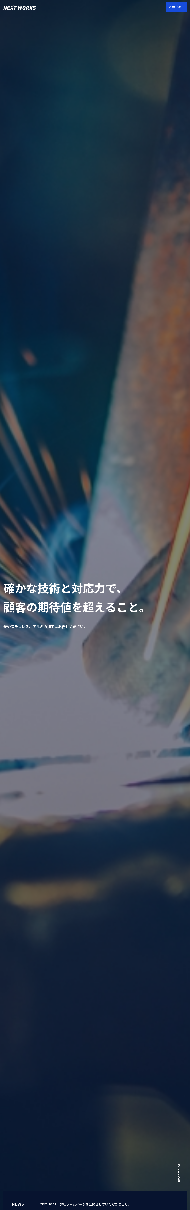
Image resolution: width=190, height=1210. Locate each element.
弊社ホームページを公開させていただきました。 (95, 1204)
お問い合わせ (176, 7)
